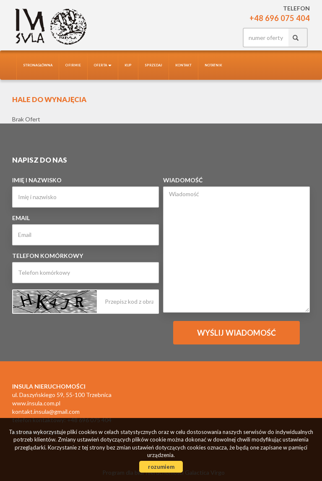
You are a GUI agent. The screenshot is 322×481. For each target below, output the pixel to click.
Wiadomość (183, 180)
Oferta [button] (103, 65)
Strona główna (37, 65)
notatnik (213, 65)
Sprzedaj (153, 65)
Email (21, 217)
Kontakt (183, 65)
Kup (128, 65)
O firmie (73, 65)
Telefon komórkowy (47, 255)
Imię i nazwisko (37, 180)
